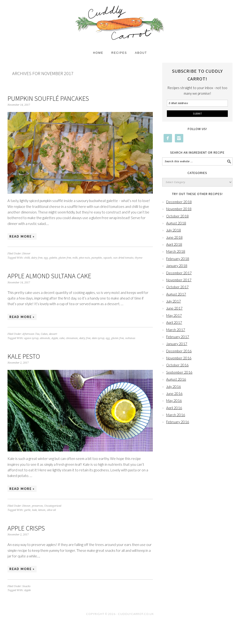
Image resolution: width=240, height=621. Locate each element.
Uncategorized (52, 505)
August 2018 (176, 223)
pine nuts (84, 257)
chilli (27, 257)
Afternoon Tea (30, 334)
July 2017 (173, 301)
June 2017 (174, 308)
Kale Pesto (24, 356)
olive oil (51, 510)
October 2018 (177, 216)
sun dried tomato (123, 257)
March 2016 (175, 415)
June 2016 (174, 393)
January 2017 (176, 344)
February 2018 (177, 258)
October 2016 (177, 365)
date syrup (98, 338)
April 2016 (174, 408)
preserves (37, 505)
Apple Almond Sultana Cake (49, 276)
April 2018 (174, 244)
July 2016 (173, 386)
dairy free (36, 257)
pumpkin (96, 257)
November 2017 (178, 280)
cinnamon (72, 338)
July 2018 (173, 230)
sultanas (130, 338)
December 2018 (179, 202)
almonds (45, 338)
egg (46, 257)
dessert (53, 334)
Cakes (44, 334)
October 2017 (177, 287)
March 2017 (175, 330)
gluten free (64, 257)
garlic (27, 510)
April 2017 (174, 322)
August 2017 (176, 294)
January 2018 (176, 266)
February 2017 (177, 337)
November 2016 (178, 358)
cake (61, 338)
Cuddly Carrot (120, 24)
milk (75, 257)
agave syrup (31, 338)
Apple (54, 338)
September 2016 (179, 372)
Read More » (22, 236)
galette (53, 257)
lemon (41, 510)
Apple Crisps (26, 528)
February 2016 (177, 422)
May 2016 (174, 400)
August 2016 (176, 379)
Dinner (26, 253)
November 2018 (178, 209)
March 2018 (175, 251)
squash (107, 257)
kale (34, 510)
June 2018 (174, 237)
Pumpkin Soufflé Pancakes (48, 98)
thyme (138, 257)
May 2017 (174, 315)
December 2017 (179, 273)
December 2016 (179, 351)
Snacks (26, 586)
